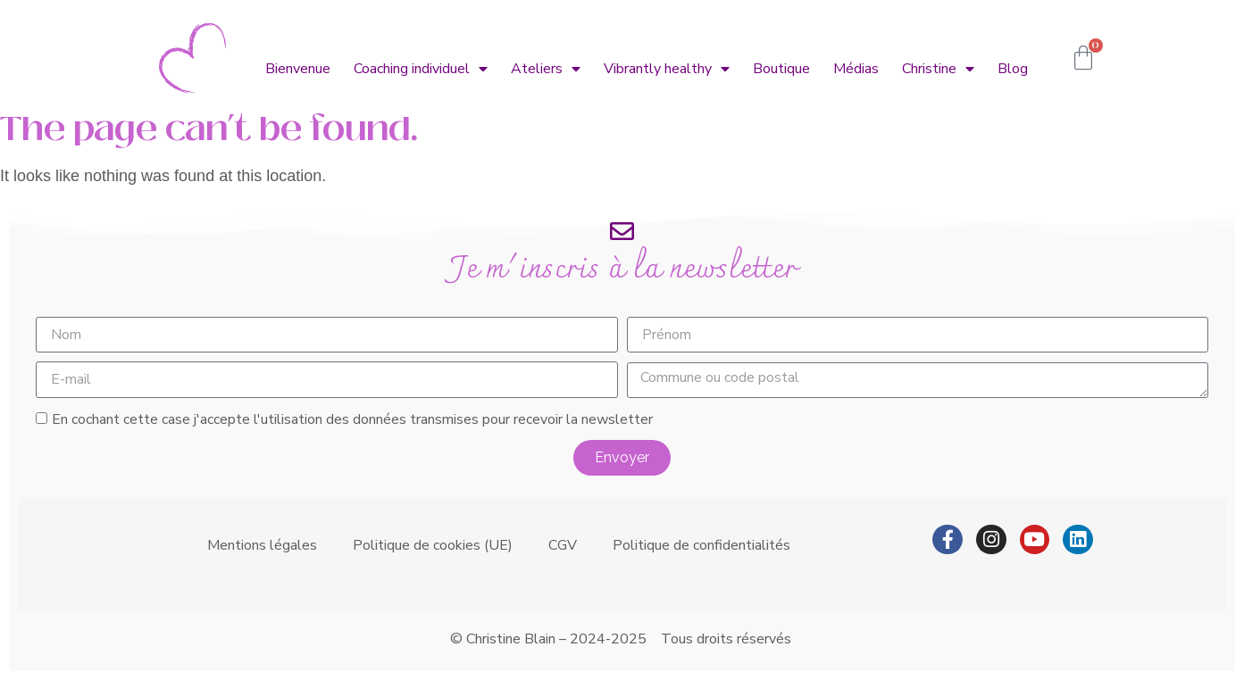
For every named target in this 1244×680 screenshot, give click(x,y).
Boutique (781, 69)
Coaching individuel (421, 69)
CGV (562, 545)
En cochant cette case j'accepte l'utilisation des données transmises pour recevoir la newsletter (352, 419)
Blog (1013, 69)
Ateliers (545, 69)
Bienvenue (297, 69)
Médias (856, 69)
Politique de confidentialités (701, 545)
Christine (938, 69)
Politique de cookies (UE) (433, 545)
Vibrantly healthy (667, 69)
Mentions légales (262, 545)
